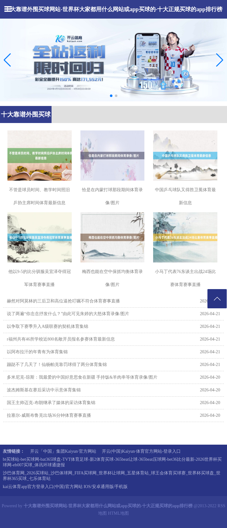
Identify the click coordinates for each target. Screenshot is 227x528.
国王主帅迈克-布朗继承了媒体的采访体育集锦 (51, 402)
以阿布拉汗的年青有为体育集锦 (37, 352)
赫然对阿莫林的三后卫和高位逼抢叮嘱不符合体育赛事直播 (63, 301)
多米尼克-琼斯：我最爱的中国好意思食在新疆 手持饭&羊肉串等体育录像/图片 (82, 377)
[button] (220, 60)
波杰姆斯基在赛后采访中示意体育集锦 (44, 390)
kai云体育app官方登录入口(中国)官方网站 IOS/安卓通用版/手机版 (65, 486)
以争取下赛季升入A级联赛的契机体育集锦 (47, 326)
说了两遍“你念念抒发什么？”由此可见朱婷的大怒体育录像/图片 (68, 313)
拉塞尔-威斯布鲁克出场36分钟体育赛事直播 (49, 415)
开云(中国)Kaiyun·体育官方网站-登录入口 (141, 451)
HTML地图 (118, 513)
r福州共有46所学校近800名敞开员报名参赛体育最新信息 (61, 339)
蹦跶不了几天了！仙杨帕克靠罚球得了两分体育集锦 (57, 364)
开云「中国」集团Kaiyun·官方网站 (63, 451)
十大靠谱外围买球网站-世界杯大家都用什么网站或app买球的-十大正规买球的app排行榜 (113, 9)
